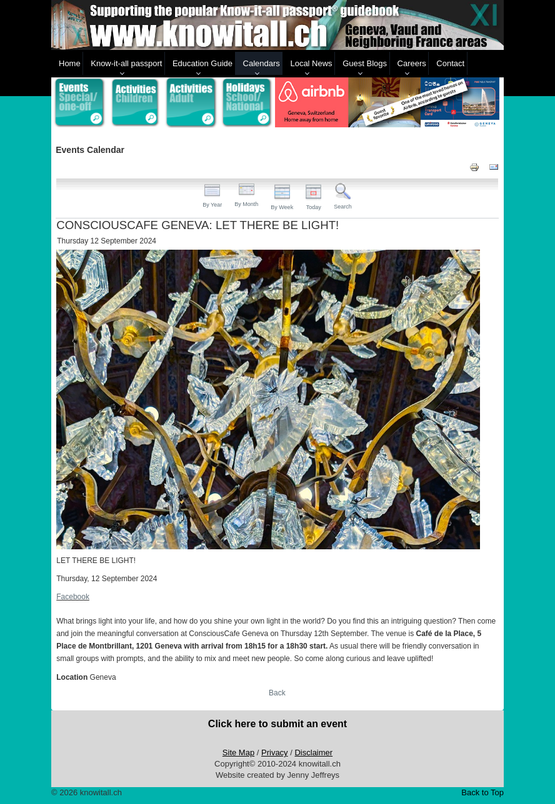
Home (70, 63)
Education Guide (202, 63)
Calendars (261, 63)
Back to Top (482, 792)
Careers (412, 63)
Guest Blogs (364, 63)
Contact (450, 63)
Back (277, 693)
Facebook (72, 596)
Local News (311, 63)
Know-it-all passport (126, 63)
